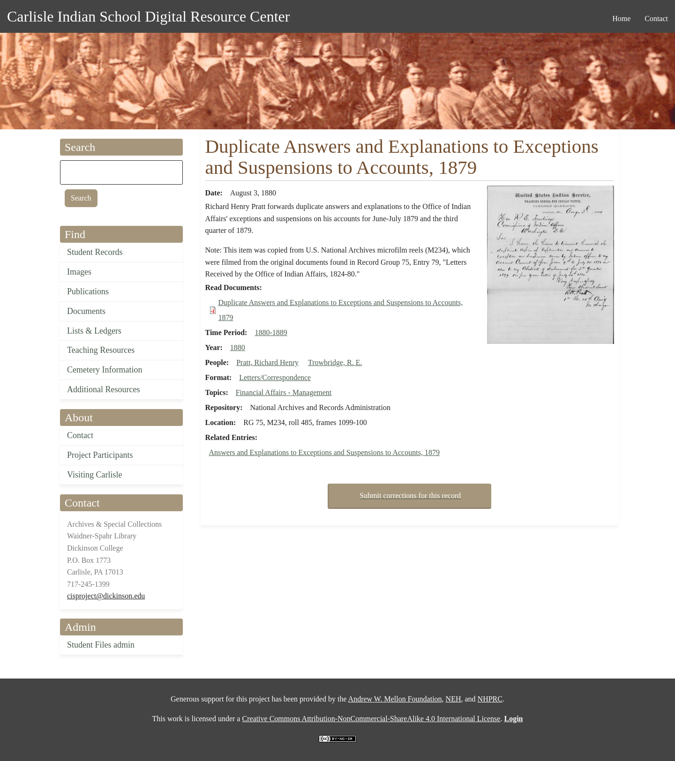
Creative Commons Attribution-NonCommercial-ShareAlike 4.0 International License (371, 719)
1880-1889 (271, 332)
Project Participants (100, 455)
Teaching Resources (101, 350)
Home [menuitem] (621, 18)
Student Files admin (101, 644)
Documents (86, 311)
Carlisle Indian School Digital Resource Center (148, 16)
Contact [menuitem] (656, 18)
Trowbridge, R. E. (335, 362)
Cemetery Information (104, 369)
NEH (453, 699)
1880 (237, 347)
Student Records (95, 252)
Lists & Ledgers (94, 331)
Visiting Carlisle (94, 474)
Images (79, 271)
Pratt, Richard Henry (267, 362)
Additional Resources (103, 389)
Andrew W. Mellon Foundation (395, 699)
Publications (88, 291)
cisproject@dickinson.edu (106, 596)
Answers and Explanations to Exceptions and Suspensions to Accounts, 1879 (324, 452)
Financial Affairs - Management (284, 392)
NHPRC (490, 699)
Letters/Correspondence (275, 377)
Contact (80, 435)
